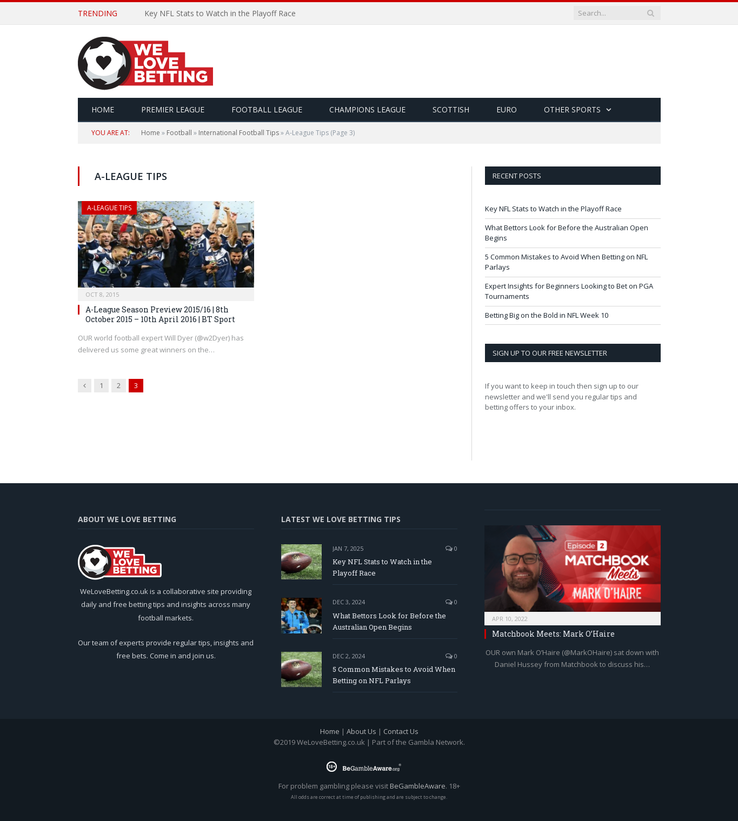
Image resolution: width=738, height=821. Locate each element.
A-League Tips (109, 207)
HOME (102, 109)
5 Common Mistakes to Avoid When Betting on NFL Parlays (394, 674)
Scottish (451, 109)
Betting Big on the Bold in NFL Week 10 (546, 315)
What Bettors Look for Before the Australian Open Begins (389, 621)
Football (179, 132)
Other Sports (572, 109)
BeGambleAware (418, 786)
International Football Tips (238, 132)
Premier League (172, 109)
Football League (266, 109)
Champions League (367, 109)
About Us (361, 731)
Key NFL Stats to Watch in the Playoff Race (220, 13)
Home (150, 132)
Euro (506, 109)
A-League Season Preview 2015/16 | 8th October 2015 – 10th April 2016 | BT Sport (160, 314)
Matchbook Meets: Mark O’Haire (553, 634)
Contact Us (400, 731)
